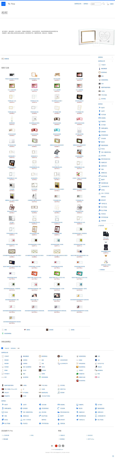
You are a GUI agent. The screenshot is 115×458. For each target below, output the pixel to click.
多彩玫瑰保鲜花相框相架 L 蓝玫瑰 (79, 286)
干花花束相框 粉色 (57, 197)
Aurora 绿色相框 (57, 87)
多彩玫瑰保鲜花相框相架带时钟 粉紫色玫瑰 (57, 308)
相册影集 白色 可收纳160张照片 (12, 197)
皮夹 (99, 360)
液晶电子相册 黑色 (57, 297)
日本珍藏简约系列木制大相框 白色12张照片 (34, 253)
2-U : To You (9, 4)
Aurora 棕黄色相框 (12, 87)
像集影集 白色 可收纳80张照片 (34, 142)
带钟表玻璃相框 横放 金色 (34, 220)
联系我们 (62, 439)
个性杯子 (6, 356)
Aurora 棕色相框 (79, 76)
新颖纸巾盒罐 (82, 377)
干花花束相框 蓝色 (79, 197)
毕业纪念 (25, 423)
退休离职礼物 (82, 416)
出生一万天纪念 (27, 419)
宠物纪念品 (26, 416)
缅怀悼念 (44, 419)
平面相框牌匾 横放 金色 (34, 164)
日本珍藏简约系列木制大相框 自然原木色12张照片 (57, 253)
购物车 (110, 4)
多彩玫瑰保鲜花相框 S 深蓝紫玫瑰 (79, 231)
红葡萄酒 (25, 360)
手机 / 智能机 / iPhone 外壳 (10, 389)
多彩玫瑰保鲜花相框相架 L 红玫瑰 (57, 286)
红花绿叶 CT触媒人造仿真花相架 (79, 175)
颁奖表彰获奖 (101, 408)
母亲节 (6, 404)
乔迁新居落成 (45, 408)
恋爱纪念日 (100, 412)
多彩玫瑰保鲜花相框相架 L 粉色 (34, 286)
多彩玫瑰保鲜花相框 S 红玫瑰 (34, 242)
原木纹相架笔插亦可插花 (34, 76)
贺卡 (99, 377)
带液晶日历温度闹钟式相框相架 (12, 76)
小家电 (24, 385)
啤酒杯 (6, 370)
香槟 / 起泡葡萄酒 (27, 367)
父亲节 (24, 404)
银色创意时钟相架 (79, 208)
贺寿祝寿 (25, 408)
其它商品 (62, 385)
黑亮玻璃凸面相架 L (12, 164)
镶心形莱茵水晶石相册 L (34, 120)
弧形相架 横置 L (34, 175)
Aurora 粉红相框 (34, 87)
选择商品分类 (77, 4)
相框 (43, 360)
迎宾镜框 (62, 392)
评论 (32, 435)
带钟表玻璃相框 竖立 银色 (12, 231)
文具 (99, 356)
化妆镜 (43, 389)
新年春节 (62, 419)
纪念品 (6, 412)
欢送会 (6, 419)
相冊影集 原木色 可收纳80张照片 (57, 142)
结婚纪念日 (82, 412)
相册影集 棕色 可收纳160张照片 (79, 186)
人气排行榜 (101, 69)
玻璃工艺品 (62, 389)
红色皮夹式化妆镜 (34, 131)
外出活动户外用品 (46, 396)
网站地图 (5, 439)
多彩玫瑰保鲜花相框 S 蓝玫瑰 (57, 242)
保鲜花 (28, 329)
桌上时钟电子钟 (64, 363)
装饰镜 (72, 329)
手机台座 (6, 392)
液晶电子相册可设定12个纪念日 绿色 (57, 275)
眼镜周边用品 (45, 392)
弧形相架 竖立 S (34, 153)
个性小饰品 (44, 385)
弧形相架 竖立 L (57, 175)
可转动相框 (11, 186)
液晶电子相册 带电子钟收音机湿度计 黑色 (12, 264)
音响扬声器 (7, 396)
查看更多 (102, 113)
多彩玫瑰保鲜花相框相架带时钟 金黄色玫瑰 (79, 297)
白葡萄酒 (25, 363)
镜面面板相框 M (34, 208)
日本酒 (24, 370)
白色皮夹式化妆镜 (12, 131)
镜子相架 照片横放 (79, 131)
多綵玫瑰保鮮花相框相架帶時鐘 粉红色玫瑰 (12, 308)
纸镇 (99, 373)
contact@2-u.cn (59, 449)
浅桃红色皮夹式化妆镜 (79, 120)
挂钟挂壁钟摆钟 (64, 360)
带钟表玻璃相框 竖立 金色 (79, 220)
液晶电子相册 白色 (34, 297)
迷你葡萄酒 (25, 377)
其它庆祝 (44, 412)
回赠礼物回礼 (7, 408)
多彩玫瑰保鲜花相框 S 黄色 (79, 242)
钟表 (61, 356)
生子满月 (100, 404)
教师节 (62, 416)
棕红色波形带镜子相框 (57, 231)
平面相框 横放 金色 (12, 109)
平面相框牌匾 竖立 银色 (12, 175)
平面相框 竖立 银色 (34, 98)
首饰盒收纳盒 (82, 363)
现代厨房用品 (82, 380)
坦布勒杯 (6, 367)
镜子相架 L (11, 220)
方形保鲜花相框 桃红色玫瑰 (57, 264)
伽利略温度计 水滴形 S (106, 105)
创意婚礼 (62, 404)
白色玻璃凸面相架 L (79, 153)
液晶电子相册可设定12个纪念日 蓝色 (79, 275)
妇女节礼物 (44, 416)
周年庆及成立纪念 (64, 412)
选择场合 (86, 4)
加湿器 (24, 396)
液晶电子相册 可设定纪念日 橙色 (34, 275)
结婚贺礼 (81, 404)
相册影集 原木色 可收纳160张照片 (57, 186)
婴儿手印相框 (34, 186)
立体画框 (51, 329)
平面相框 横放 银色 (34, 109)
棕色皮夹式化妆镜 (57, 120)
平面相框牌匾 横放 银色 (57, 164)
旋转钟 (57, 153)
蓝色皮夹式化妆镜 (57, 131)
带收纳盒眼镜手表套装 (106, 92)
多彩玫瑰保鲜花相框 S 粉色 (12, 242)
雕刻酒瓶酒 (26, 356)
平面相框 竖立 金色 (12, 98)
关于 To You (91, 439)
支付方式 (90, 435)
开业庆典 (62, 408)
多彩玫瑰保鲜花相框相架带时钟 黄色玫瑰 (12, 319)
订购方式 (62, 435)
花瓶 (5, 329)
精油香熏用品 (82, 367)
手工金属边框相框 (57, 208)
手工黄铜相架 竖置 (79, 109)
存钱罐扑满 (81, 373)
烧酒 (24, 373)
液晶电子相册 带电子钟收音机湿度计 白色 (79, 253)
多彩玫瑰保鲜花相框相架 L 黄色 (12, 297)
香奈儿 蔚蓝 (105, 78)
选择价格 (100, 57)
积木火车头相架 (57, 76)
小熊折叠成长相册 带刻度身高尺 (34, 197)
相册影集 (6, 58)
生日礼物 (44, 404)
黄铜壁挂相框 (11, 120)
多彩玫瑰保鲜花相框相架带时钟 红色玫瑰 (79, 308)
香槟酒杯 (6, 363)
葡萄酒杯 (6, 360)
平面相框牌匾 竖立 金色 (79, 164)
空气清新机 (25, 392)
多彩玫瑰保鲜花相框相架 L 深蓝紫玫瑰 (12, 286)
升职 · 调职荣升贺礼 (28, 412)
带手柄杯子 (7, 373)
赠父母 (80, 408)
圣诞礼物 (62, 423)
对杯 (5, 377)
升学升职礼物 (45, 423)
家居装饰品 (44, 356)
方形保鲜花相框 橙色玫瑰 (79, 264)
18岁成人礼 (82, 419)
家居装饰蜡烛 (7, 333)
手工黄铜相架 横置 (57, 109)
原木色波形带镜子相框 (34, 231)
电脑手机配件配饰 (8, 385)
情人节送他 (100, 419)
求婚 (5, 416)
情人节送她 (7, 423)
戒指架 (80, 360)
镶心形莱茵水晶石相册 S (57, 98)
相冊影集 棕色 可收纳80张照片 (79, 142)
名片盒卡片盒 (101, 363)
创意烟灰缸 (100, 370)
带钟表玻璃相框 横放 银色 (56, 220)
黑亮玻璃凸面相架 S (79, 98)
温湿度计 (81, 370)
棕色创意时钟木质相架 (12, 208)
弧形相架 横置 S (11, 153)
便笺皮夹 (100, 367)
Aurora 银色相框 (79, 87)
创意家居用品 (82, 356)
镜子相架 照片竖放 (12, 142)
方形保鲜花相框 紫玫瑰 (12, 275)
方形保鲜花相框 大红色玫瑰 (34, 264)
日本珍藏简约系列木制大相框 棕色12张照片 (12, 253)
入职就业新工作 (101, 416)
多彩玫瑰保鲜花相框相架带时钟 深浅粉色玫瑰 (34, 308)
